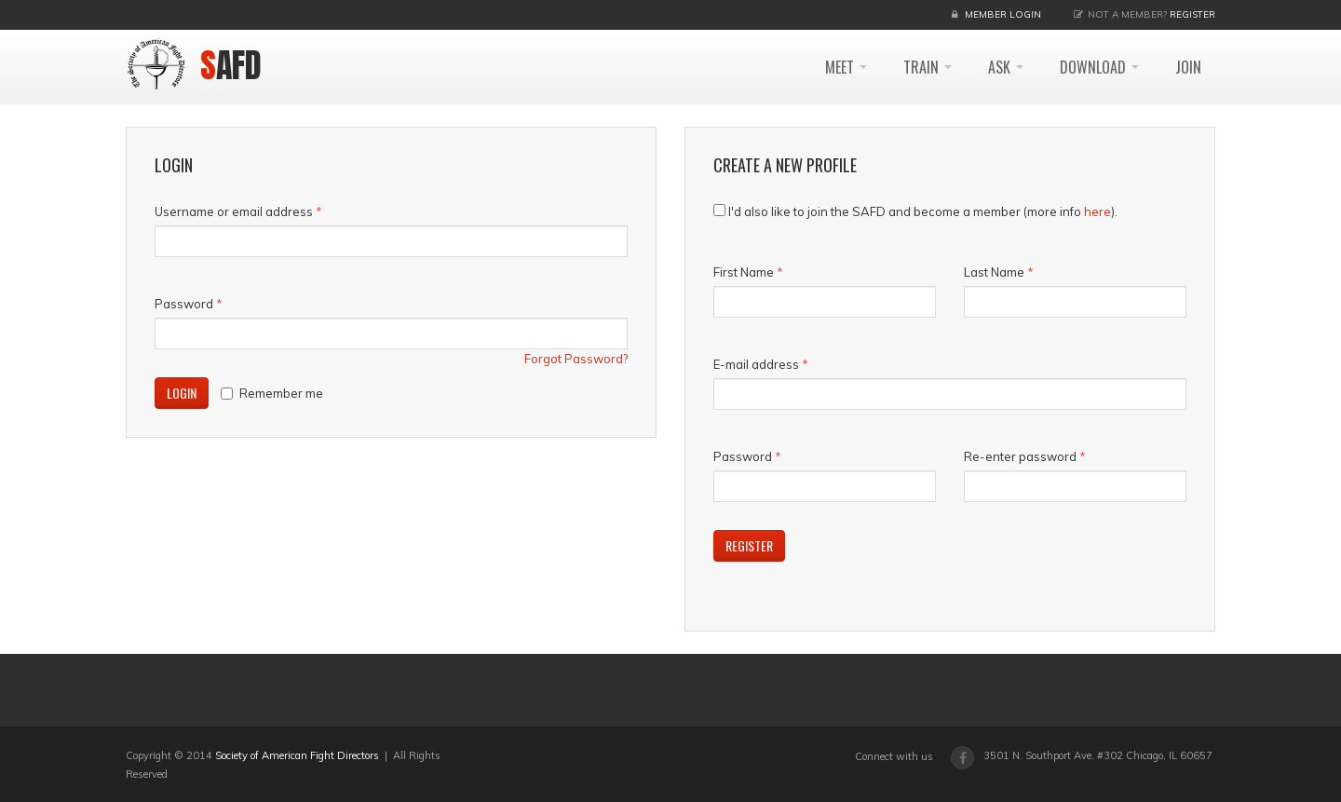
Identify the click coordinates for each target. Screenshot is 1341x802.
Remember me (272, 393)
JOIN (1188, 67)
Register (1192, 14)
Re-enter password (1020, 456)
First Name (743, 272)
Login (181, 392)
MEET (846, 67)
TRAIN (927, 67)
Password (189, 303)
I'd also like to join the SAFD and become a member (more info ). (923, 211)
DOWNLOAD (1099, 67)
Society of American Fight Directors (297, 755)
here (1097, 211)
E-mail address (756, 364)
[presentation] (1044, 566)
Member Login (1003, 14)
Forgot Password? (576, 358)
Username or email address (238, 211)
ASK (1005, 67)
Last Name (994, 272)
